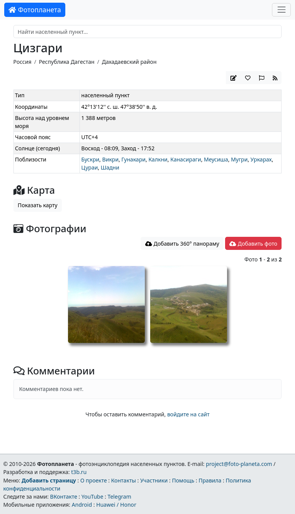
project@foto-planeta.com (239, 463)
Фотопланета (34, 9)
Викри (110, 159)
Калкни (157, 159)
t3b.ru (78, 472)
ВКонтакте (63, 496)
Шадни (110, 167)
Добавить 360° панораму (182, 243)
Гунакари (133, 159)
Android (82, 504)
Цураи (89, 167)
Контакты (123, 480)
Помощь (183, 480)
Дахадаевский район (129, 61)
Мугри (239, 159)
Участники (154, 480)
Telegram (119, 496)
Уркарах (261, 159)
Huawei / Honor (116, 504)
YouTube (92, 496)
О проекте (93, 480)
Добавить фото (253, 243)
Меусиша (216, 159)
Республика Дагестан (66, 61)
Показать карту (37, 205)
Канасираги (185, 159)
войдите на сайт (188, 414)
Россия (22, 61)
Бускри (90, 159)
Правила (210, 480)
